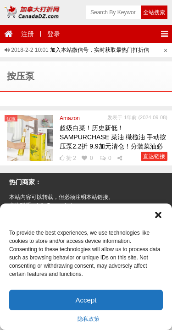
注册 (27, 34)
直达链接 (154, 156)
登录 (53, 34)
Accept (86, 300)
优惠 (11, 118)
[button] (158, 215)
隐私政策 (89, 319)
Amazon (70, 118)
